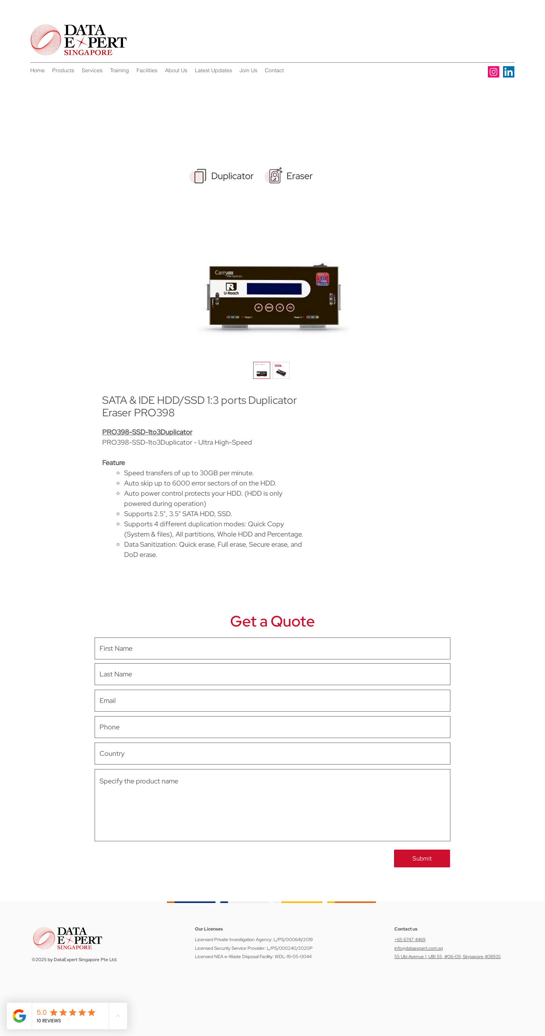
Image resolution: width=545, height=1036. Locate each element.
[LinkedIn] (508, 72)
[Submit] (422, 858)
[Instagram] (493, 72)
